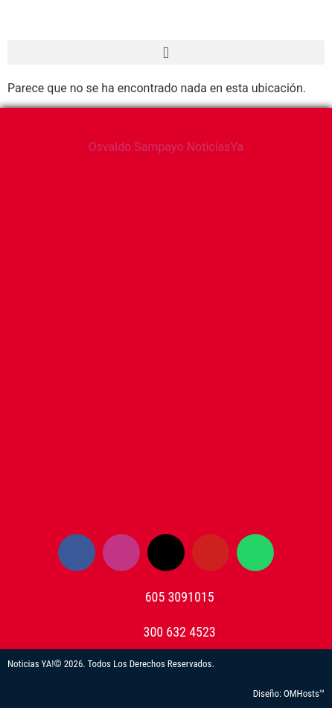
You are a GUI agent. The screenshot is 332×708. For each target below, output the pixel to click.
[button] (166, 52)
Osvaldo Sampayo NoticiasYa (166, 147)
